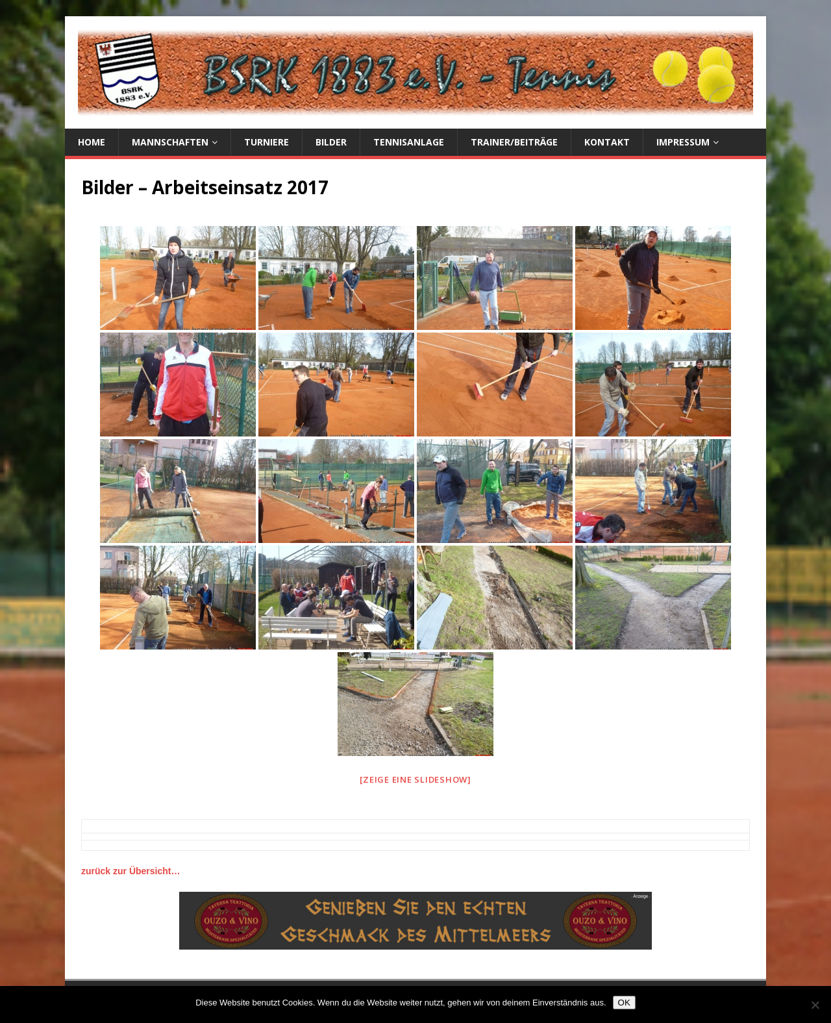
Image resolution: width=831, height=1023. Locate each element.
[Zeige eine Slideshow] (415, 779)
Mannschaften (170, 142)
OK (624, 1002)
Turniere (266, 142)
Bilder (331, 142)
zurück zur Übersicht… (130, 871)
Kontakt (607, 142)
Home (91, 142)
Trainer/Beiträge (514, 142)
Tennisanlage (408, 142)
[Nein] (814, 1004)
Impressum (683, 142)
